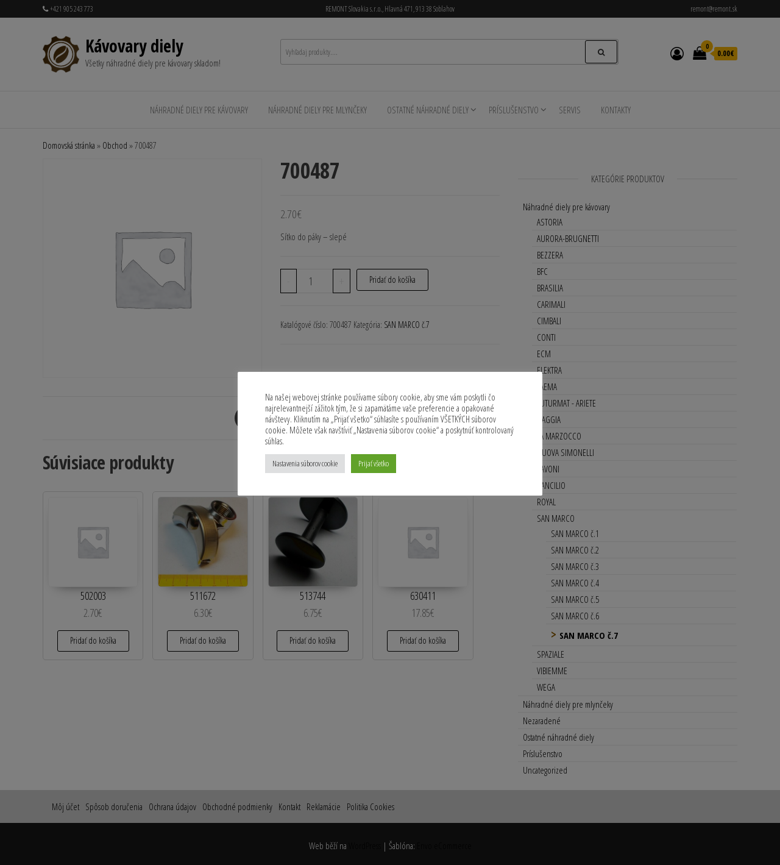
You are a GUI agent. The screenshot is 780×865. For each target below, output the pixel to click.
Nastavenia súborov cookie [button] (305, 463)
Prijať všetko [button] (373, 463)
